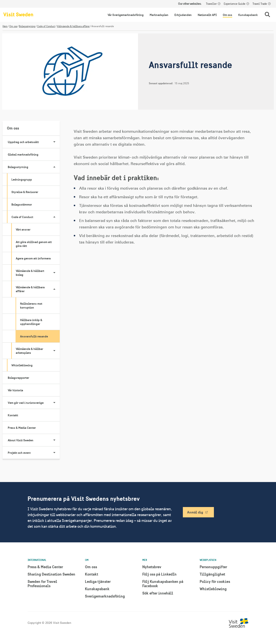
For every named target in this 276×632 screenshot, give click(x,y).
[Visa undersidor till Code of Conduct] (54, 217)
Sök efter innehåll (157, 593)
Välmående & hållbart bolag (38, 273)
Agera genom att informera (33, 258)
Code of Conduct (46, 26)
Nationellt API (207, 15)
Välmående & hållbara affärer (73, 26)
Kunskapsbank (248, 15)
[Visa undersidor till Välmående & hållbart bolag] (54, 273)
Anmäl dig (195, 512)
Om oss (227, 15)
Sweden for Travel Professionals (42, 583)
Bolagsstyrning (27, 26)
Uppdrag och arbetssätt (34, 142)
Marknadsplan (159, 15)
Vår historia (15, 390)
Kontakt (13, 415)
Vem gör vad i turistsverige (34, 402)
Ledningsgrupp (21, 179)
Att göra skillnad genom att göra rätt (34, 244)
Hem (5, 26)
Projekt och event (34, 452)
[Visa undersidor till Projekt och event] (54, 452)
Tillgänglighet (212, 574)
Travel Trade (259, 4)
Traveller (211, 4)
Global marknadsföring (23, 154)
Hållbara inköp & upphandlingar (31, 322)
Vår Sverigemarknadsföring (126, 15)
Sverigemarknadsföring (105, 596)
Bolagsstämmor (21, 204)
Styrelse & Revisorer (24, 192)
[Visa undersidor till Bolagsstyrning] (54, 167)
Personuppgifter (213, 566)
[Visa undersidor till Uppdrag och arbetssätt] (54, 142)
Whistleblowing (22, 365)
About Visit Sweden (34, 440)
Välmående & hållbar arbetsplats (38, 351)
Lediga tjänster (98, 581)
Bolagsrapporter (18, 378)
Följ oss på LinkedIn (159, 574)
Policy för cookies (215, 581)
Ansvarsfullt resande (34, 336)
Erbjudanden (183, 15)
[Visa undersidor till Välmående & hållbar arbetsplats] (54, 351)
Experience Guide (234, 4)
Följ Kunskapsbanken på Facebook (162, 583)
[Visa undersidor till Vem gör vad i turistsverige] (54, 402)
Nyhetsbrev (151, 566)
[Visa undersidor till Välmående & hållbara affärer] (54, 289)
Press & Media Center (22, 428)
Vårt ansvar (23, 229)
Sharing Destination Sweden (51, 574)
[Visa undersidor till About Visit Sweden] (54, 440)
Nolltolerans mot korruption (31, 305)
